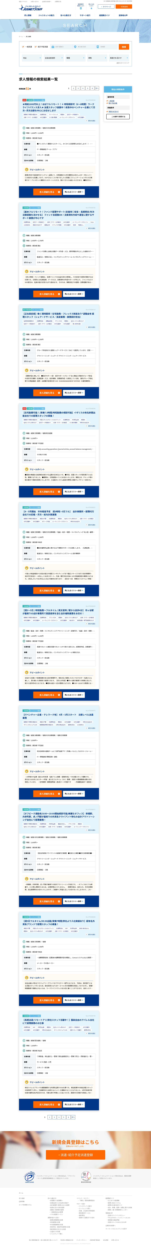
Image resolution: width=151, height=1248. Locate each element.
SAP (66, 928)
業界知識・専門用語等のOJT (85, 620)
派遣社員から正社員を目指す (59, 1203)
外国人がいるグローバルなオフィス (50, 420)
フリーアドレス (53, 114)
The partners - (119, 1218)
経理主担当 (71, 725)
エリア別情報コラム (25, 1205)
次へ (97, 88)
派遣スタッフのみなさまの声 (117, 1222)
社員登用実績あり (29, 321)
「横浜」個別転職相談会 (87, 1200)
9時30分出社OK (84, 422)
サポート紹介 (81, 1204)
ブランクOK (58, 321)
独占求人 (72, 620)
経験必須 (47, 225)
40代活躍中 (67, 225)
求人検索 (22, 1198)
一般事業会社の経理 (56, 1212)
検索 (124, 46)
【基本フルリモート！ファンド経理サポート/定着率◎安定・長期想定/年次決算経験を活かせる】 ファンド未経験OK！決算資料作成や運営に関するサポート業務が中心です (58, 215)
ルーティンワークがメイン (67, 117)
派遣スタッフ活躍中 (76, 1030)
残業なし (81, 225)
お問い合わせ (35, 1)
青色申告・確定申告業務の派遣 (60, 1227)
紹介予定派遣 (43, 46)
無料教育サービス (84, 1213)
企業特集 (22, 1201)
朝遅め (62, 114)
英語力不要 (43, 519)
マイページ (106, 6)
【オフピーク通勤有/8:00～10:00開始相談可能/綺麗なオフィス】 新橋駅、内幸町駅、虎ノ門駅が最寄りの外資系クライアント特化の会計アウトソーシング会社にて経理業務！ (59, 816)
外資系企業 (75, 420)
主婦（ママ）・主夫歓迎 (30, 117)
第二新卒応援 (76, 324)
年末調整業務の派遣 (56, 1224)
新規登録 (124, 6)
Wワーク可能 (46, 521)
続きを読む (91, 121)
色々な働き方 (52, 1198)
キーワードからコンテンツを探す (116, 1229)
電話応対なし (62, 824)
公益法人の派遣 (55, 1231)
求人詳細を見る (50, 191)
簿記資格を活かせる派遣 (58, 1229)
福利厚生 (82, 1215)
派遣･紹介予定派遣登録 (76, 1155)
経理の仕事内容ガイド (115, 1205)
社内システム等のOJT (77, 321)
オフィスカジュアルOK (30, 725)
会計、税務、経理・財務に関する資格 (120, 1207)
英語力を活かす (37, 225)
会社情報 (105, 1240)
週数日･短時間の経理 (57, 1210)
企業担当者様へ (46, 1)
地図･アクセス (23, 1)
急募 (74, 225)
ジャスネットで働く (56, 1234)
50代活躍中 (66, 324)
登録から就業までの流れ (87, 1218)
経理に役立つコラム (114, 1203)
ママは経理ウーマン (56, 1214)
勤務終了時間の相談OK (30, 114)
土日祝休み (27, 225)
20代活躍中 (81, 117)
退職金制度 (49, 321)
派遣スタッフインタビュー (116, 1215)
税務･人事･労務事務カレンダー (118, 1210)
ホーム (21, 1193)
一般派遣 (28, 46)
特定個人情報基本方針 (67, 1240)
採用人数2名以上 (84, 928)
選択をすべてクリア (123, 63)
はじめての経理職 (113, 1200)
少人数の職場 (53, 117)
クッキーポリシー (81, 1240)
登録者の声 (109, 1213)
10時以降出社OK (60, 725)
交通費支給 (43, 114)
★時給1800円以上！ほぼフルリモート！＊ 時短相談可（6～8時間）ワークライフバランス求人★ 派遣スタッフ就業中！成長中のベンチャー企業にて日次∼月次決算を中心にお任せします (59, 107)
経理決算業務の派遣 (56, 1220)
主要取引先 (58, 1)
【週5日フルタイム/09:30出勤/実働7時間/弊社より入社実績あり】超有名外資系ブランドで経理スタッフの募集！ (59, 922)
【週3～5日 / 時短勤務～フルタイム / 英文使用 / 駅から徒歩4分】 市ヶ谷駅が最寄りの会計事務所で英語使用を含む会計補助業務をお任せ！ (58, 612)
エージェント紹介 (84, 1208)
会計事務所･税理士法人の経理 (59, 1205)
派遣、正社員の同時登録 (87, 1211)
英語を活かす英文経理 (57, 1207)
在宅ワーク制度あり (73, 114)
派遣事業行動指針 (95, 1240)
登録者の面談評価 (113, 1220)
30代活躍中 (43, 117)
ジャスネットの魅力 (85, 1206)
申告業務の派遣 (55, 1222)
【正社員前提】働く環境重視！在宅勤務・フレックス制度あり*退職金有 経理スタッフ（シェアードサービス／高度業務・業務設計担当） (58, 315)
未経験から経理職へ (56, 1200)
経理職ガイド (110, 1198)
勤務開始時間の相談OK (46, 725)
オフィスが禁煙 (56, 225)
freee (92, 222)
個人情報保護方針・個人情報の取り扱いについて (43, 1240)
